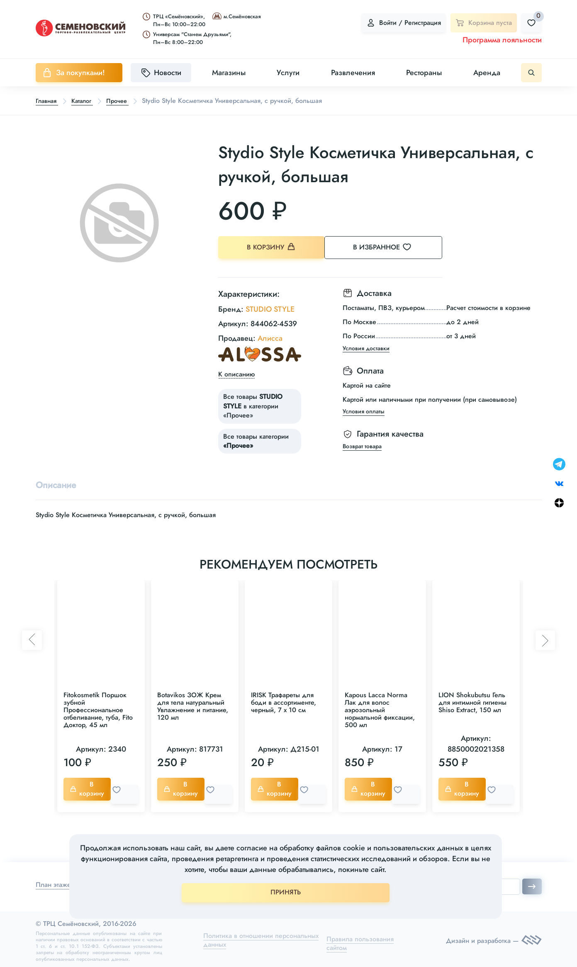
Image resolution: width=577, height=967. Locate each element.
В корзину (272, 248)
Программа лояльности (502, 39)
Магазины (229, 72)
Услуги (288, 72)
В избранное (392, 247)
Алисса (270, 335)
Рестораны (424, 72)
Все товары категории (256, 438)
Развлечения (353, 72)
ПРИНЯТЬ (285, 892)
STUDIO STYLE (270, 306)
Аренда (486, 72)
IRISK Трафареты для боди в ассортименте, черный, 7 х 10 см (283, 702)
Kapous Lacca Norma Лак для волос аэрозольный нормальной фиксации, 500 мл (380, 709)
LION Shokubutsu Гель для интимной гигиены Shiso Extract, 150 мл (472, 702)
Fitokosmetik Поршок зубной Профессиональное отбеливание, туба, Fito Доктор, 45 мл (98, 709)
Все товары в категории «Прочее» (252, 403)
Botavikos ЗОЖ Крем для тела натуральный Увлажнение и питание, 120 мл (192, 706)
